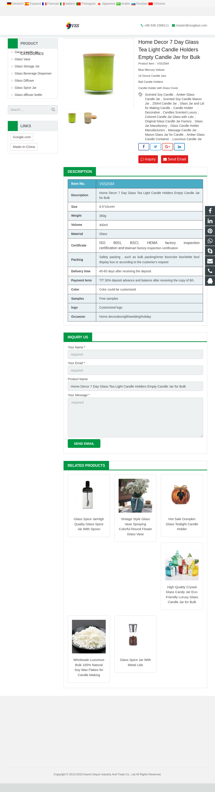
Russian (139, 3)
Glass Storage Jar (27, 79)
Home (70, 39)
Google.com (22, 150)
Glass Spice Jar (25, 101)
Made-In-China (24, 160)
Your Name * (76, 360)
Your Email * (76, 375)
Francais (51, 3)
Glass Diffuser (24, 93)
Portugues (86, 3)
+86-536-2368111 (23, 11)
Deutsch (15, 3)
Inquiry (148, 172)
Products (84, 39)
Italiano (68, 3)
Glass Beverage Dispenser (33, 86)
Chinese (156, 3)
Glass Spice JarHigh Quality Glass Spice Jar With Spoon (89, 532)
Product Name (78, 390)
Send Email (174, 172)
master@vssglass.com (58, 11)
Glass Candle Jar (26, 65)
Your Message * (79, 406)
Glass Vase (22, 72)
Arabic (123, 3)
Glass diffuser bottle (28, 108)
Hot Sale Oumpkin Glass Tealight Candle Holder (182, 532)
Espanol (33, 3)
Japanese (106, 3)
